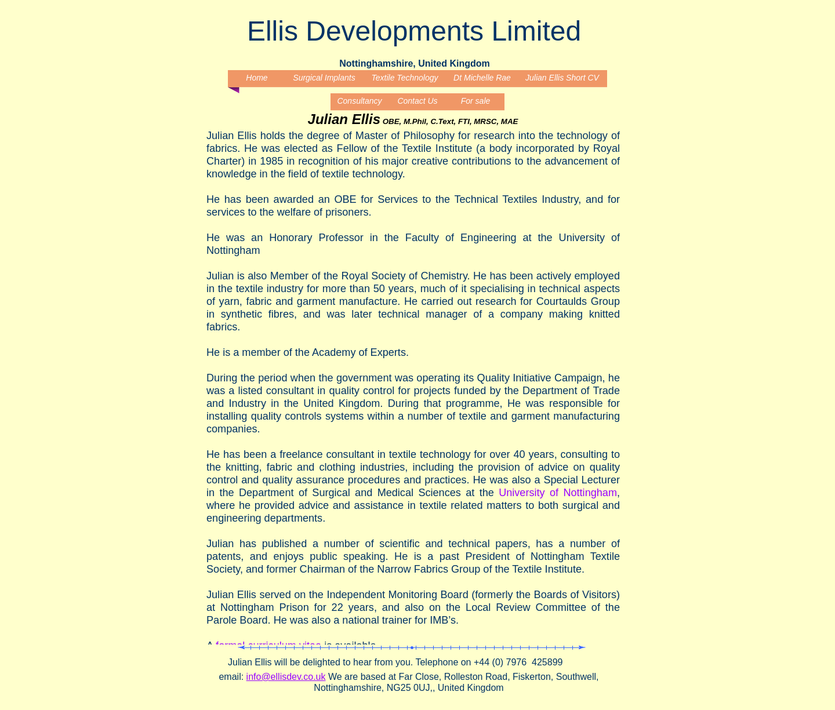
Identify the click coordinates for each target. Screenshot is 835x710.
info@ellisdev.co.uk (286, 677)
